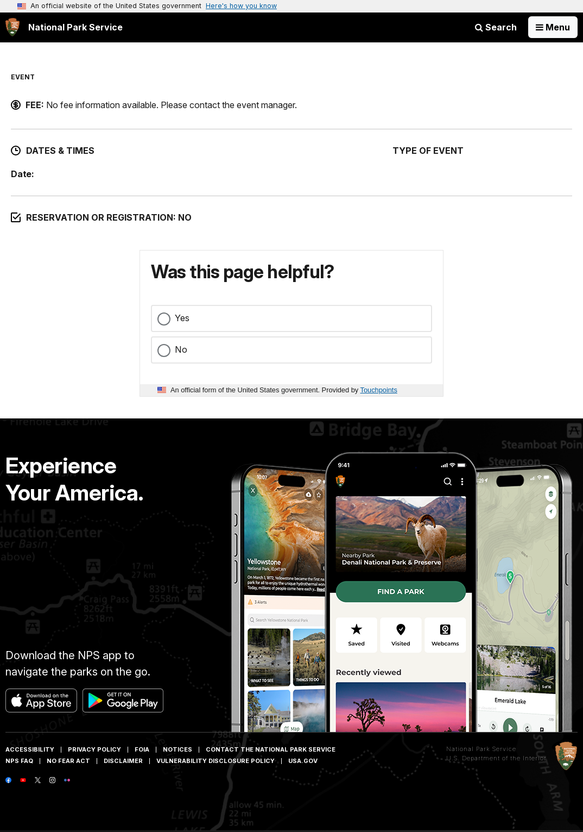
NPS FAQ (19, 761)
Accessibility (29, 749)
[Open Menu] (553, 27)
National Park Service (481, 749)
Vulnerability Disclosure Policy (215, 761)
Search (496, 27)
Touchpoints (378, 390)
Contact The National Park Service (270, 749)
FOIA (142, 749)
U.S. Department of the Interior (496, 758)
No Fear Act (68, 761)
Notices (177, 749)
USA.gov (303, 761)
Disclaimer (123, 761)
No (181, 349)
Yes (182, 317)
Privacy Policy (94, 749)
